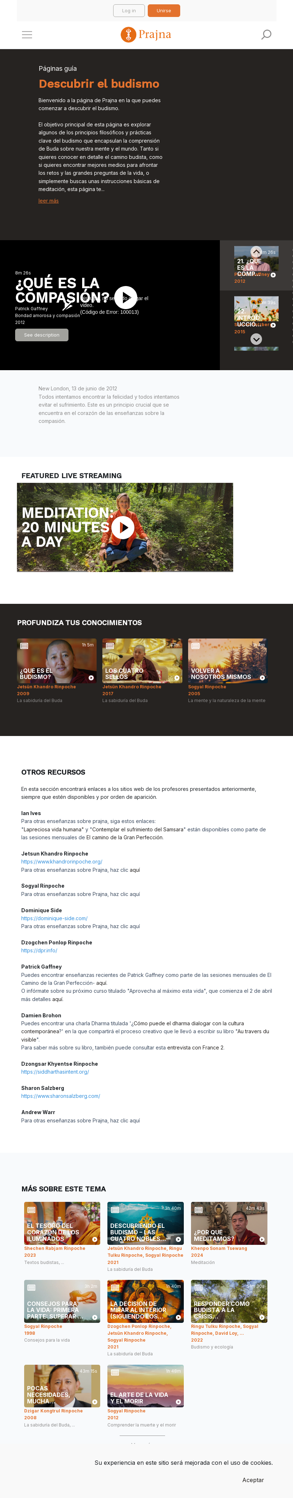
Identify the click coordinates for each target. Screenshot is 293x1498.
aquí (135, 870)
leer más (49, 201)
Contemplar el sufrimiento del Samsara (137, 829)
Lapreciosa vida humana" (54, 829)
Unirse (164, 10)
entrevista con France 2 (195, 1047)
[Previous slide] (256, 251)
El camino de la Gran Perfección (124, 837)
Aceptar (253, 1480)
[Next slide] (256, 339)
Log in (129, 10)
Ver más (142, 1445)
